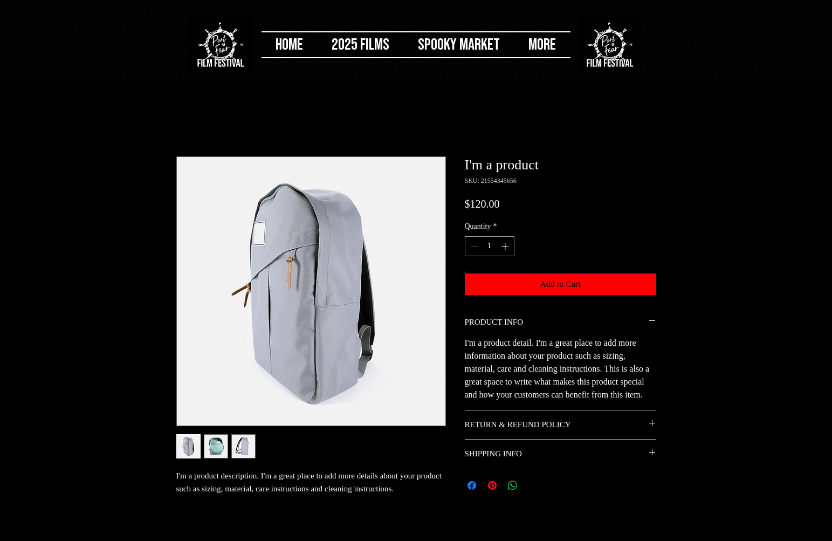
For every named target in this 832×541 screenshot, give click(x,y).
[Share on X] (533, 485)
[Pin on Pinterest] (492, 485)
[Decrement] (473, 246)
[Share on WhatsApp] (512, 485)
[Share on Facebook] (471, 485)
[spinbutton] (489, 246)
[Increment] (506, 246)
